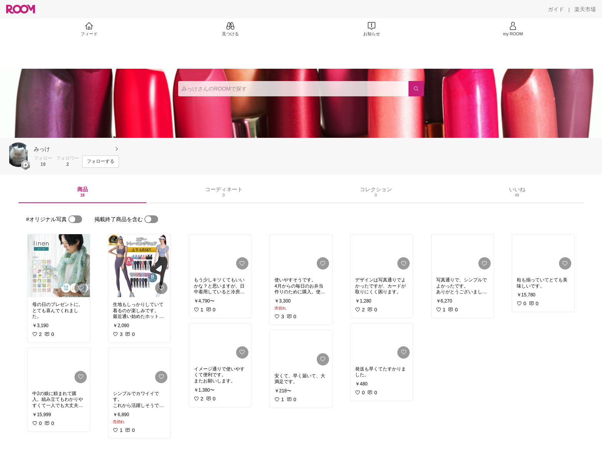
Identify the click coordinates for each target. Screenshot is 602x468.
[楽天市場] (585, 9)
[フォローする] (100, 161)
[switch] (75, 219)
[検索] (416, 88)
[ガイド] (556, 9)
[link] (59, 265)
